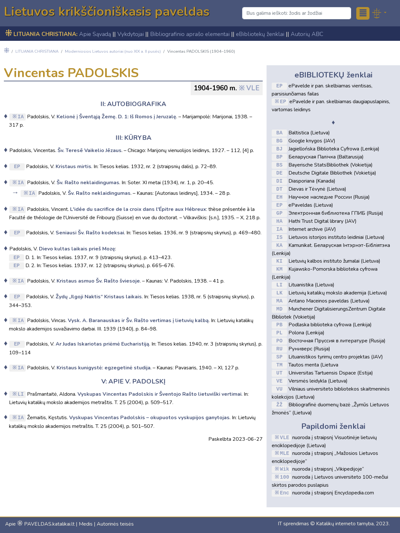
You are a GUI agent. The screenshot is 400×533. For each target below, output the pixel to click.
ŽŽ (279, 404)
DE (279, 172)
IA (21, 116)
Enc (284, 492)
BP (279, 156)
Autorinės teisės (115, 524)
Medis (86, 524)
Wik (284, 469)
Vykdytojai (130, 34)
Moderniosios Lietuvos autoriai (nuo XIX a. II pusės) (113, 51)
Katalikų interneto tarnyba (345, 523)
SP (279, 356)
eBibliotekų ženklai (260, 34)
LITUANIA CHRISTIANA (37, 51)
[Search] (296, 13)
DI (279, 181)
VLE (252, 88)
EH (279, 197)
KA (279, 245)
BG (279, 140)
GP (279, 213)
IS (279, 237)
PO (279, 340)
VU (279, 389)
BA (279, 132)
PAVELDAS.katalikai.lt (46, 524)
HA (279, 221)
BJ (279, 148)
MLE (284, 453)
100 (284, 477)
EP (17, 166)
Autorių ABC (307, 34)
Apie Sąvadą (95, 34)
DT (279, 189)
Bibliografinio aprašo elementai (190, 34)
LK (279, 292)
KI (279, 261)
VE (279, 380)
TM (279, 364)
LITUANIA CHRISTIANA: (41, 34)
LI (21, 393)
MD (279, 308)
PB (279, 324)
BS (279, 164)
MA (279, 300)
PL (279, 332)
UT (279, 372)
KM (279, 269)
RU (279, 348)
